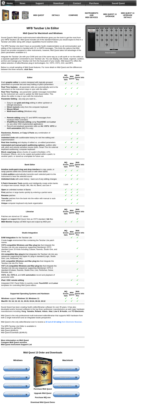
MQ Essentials (15, 386)
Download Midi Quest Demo (43, 402)
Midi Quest (15, 377)
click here (28, 69)
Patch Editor (110, 52)
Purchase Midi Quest (43, 389)
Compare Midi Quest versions (14, 342)
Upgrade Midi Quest (43, 393)
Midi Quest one (15, 394)
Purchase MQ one (43, 397)
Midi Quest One (65, 394)
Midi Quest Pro (15, 369)
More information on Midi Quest (15, 340)
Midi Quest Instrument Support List (16, 344)
